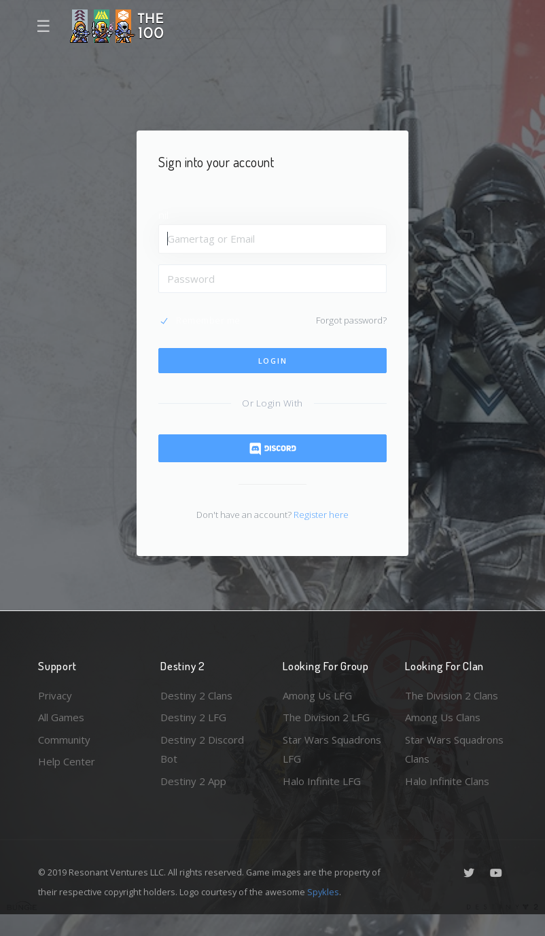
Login (272, 361)
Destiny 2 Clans (196, 695)
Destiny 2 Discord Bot (202, 749)
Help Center (66, 761)
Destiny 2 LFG (193, 717)
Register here (321, 514)
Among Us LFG (317, 695)
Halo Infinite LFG (322, 781)
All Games (61, 717)
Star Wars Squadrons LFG (332, 749)
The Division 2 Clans (451, 695)
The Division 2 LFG (326, 717)
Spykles (323, 892)
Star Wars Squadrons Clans (454, 749)
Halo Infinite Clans (447, 781)
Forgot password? (351, 320)
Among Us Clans (442, 717)
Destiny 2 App (193, 781)
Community (64, 739)
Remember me (208, 320)
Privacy (55, 695)
